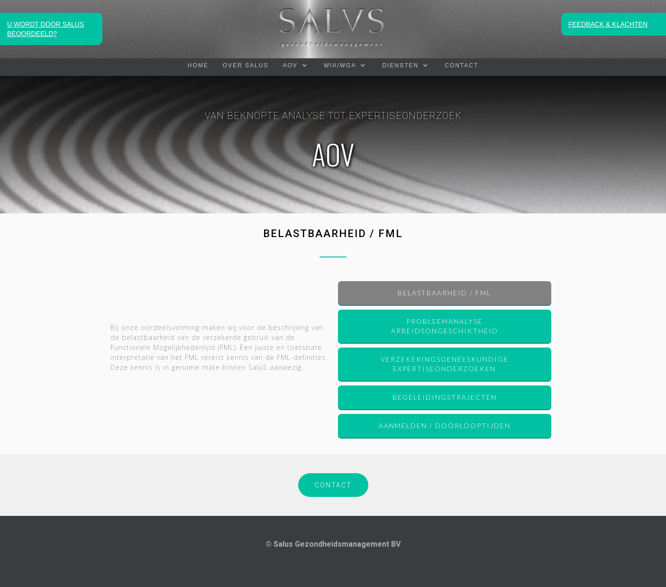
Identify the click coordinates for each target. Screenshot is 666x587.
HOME (198, 65)
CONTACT (333, 485)
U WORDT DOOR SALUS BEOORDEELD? (45, 28)
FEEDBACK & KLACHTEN (608, 24)
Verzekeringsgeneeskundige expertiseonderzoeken (445, 364)
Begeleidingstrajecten (444, 397)
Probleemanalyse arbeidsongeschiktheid (444, 326)
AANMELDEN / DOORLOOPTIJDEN (445, 426)
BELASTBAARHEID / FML (444, 293)
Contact (461, 65)
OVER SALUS (246, 65)
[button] (295, 65)
